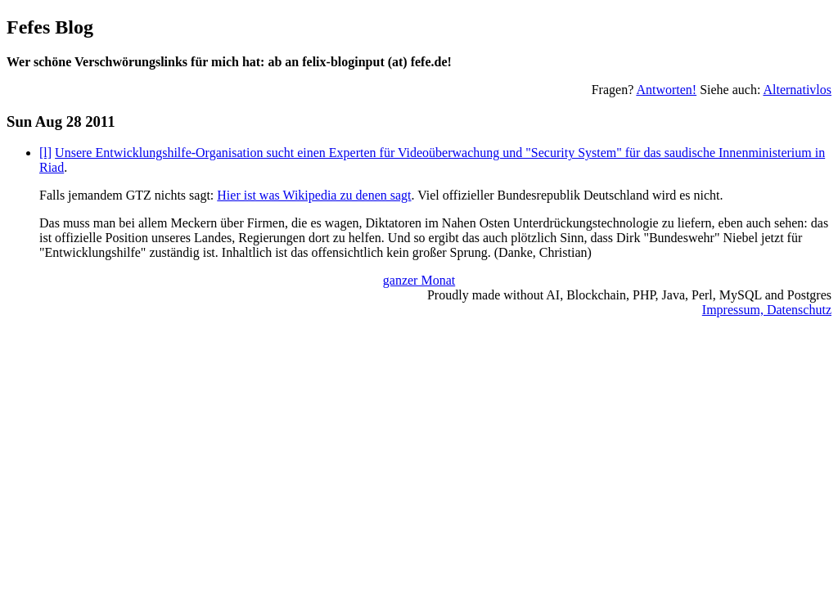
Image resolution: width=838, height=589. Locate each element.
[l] (45, 153)
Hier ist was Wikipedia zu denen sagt (314, 195)
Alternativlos (797, 90)
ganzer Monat (419, 280)
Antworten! (666, 90)
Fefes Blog (50, 27)
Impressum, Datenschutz (766, 310)
